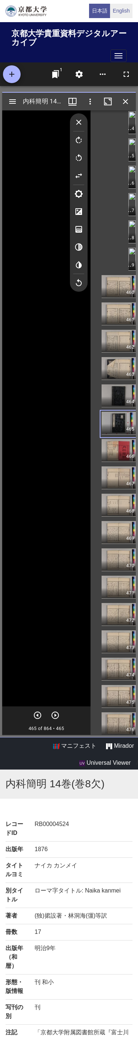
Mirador (120, 746)
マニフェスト (74, 746)
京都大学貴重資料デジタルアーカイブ (69, 37)
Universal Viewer (105, 763)
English (121, 11)
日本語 (99, 11)
